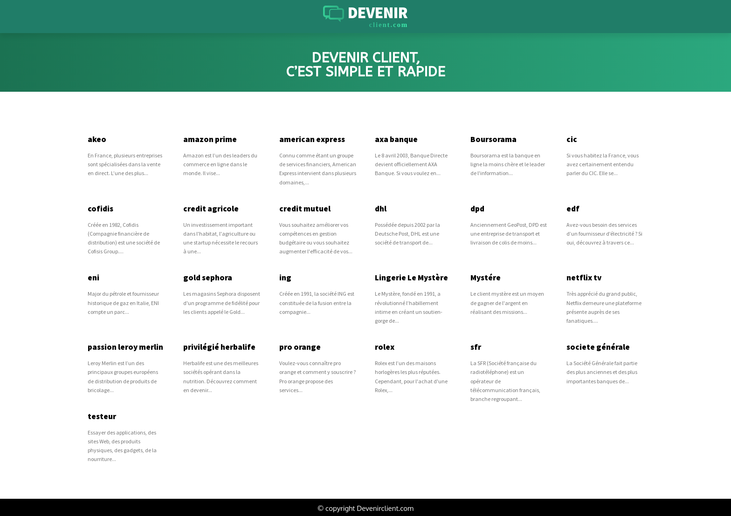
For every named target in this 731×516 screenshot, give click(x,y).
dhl (380, 208)
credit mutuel (304, 208)
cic (571, 139)
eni (93, 277)
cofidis (100, 208)
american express (312, 139)
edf (572, 208)
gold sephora (207, 277)
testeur (102, 414)
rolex (384, 346)
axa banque (396, 139)
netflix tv (583, 277)
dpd (477, 208)
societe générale (597, 346)
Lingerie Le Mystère (411, 277)
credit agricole (210, 208)
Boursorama (493, 139)
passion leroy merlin (125, 346)
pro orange (299, 346)
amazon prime (209, 139)
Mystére (485, 277)
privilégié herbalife (219, 346)
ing (285, 277)
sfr (475, 346)
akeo (97, 139)
